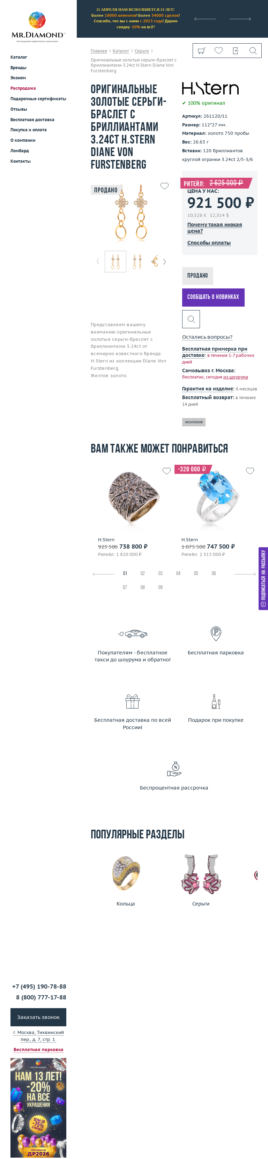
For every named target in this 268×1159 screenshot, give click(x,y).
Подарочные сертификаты (38, 98)
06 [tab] (214, 574)
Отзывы (18, 109)
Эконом (18, 77)
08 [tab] (143, 587)
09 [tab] (160, 587)
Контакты (20, 161)
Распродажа (23, 88)
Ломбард (19, 150)
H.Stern (106, 540)
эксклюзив (194, 422)
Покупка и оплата (28, 129)
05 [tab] (196, 574)
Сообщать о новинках (213, 297)
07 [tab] (125, 587)
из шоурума (235, 377)
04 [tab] (178, 574)
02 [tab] (143, 574)
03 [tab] (160, 574)
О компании (23, 140)
